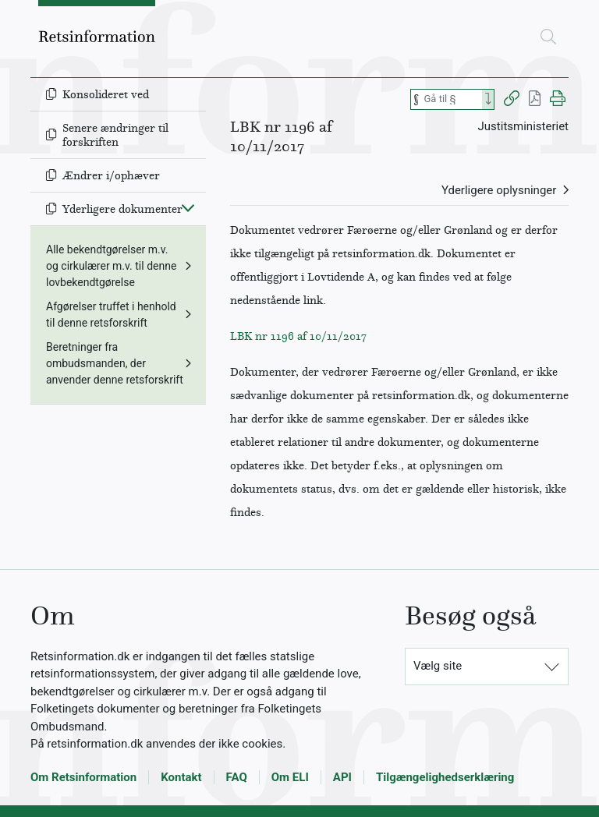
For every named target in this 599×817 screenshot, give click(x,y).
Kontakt (181, 777)
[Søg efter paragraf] (451, 99)
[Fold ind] (188, 207)
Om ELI (290, 777)
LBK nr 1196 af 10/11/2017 (298, 336)
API (342, 777)
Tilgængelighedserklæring (445, 777)
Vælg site (437, 666)
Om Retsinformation (83, 777)
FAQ (236, 777)
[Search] (488, 99)
